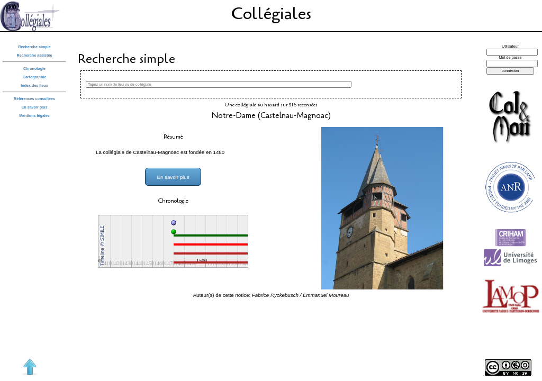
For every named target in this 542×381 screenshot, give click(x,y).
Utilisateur (510, 46)
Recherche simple (34, 47)
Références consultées (34, 99)
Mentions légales (34, 116)
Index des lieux (34, 86)
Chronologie (34, 69)
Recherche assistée (34, 55)
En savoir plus (35, 107)
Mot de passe (510, 58)
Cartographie (35, 77)
